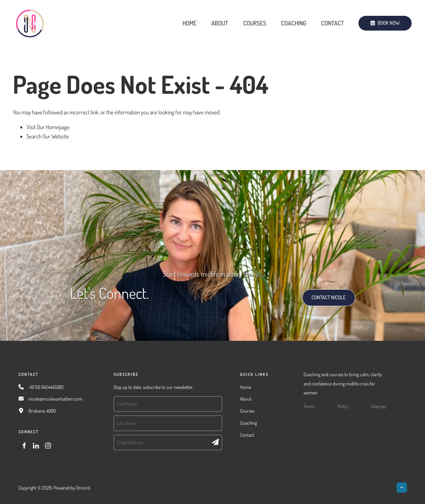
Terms (309, 406)
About (219, 23)
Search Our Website (47, 136)
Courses (254, 23)
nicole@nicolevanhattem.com (55, 399)
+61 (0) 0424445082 (46, 387)
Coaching (293, 23)
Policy (343, 406)
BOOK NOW (370, 20)
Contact (332, 23)
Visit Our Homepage (48, 127)
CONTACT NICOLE (321, 293)
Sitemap (378, 406)
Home (189, 23)
